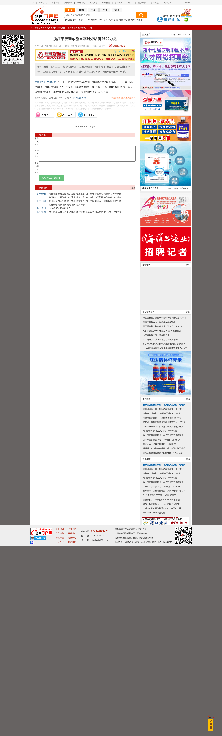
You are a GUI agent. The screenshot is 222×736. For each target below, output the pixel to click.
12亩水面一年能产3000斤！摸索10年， (160, 634)
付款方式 (60, 732)
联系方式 (60, 728)
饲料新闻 (117, 197)
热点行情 (53, 204)
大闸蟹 (139, 20)
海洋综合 (82, 28)
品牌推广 (146, 224)
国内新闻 (61, 28)
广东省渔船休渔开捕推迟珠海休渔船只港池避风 (164, 534)
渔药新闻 (108, 197)
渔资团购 (81, 2)
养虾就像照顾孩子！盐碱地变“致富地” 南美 (162, 608)
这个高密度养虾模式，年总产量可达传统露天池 (164, 625)
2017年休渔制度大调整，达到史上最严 (160, 529)
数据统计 (71, 204)
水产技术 (119, 2)
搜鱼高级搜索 (70, 20)
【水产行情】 (41, 204)
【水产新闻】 (41, 197)
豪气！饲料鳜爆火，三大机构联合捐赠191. (162, 694)
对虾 (81, 20)
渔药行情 (62, 208)
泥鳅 (111, 20)
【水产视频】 (41, 215)
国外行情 (80, 208)
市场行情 (106, 2)
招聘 (116, 10)
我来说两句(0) (118, 46)
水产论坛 (167, 2)
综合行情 (71, 208)
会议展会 (142, 2)
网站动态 (72, 723)
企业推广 (188, 2)
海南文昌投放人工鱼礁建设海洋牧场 (159, 512)
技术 (81, 10)
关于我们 (60, 719)
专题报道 (80, 197)
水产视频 (155, 2)
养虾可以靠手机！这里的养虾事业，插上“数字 (163, 599)
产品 (93, 10)
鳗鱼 (133, 20)
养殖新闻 (99, 197)
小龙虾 (127, 20)
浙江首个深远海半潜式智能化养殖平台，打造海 (164, 612)
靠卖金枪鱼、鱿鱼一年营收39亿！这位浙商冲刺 (164, 507)
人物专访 (62, 215)
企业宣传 (117, 215)
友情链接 (72, 728)
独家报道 (71, 197)
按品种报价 (65, 211)
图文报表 (80, 204)
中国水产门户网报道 (45, 82)
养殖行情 (108, 204)
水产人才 (93, 2)
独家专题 (56, 2)
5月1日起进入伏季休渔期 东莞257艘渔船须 (162, 521)
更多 (133, 191)
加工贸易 (99, 200)
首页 (32, 2)
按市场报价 (54, 211)
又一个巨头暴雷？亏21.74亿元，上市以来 (161, 629)
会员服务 (60, 723)
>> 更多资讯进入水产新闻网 (134, 98)
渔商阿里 (68, 2)
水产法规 (71, 200)
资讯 (69, 10)
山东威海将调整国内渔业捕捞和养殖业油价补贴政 (165, 538)
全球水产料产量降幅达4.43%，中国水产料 (162, 698)
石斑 (106, 20)
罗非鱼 (87, 20)
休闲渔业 (108, 200)
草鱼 (100, 20)
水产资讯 (53, 215)
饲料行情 (53, 208)
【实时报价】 (41, 211)
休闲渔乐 (108, 215)
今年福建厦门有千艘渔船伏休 (156, 525)
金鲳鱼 (94, 20)
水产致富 (117, 200)
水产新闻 (43, 2)
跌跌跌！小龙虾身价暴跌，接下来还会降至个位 (164, 638)
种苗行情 (117, 204)
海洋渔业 (72, 28)
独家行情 (62, 204)
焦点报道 (62, 197)
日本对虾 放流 (79, 98)
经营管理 (80, 200)
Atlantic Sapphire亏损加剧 (154, 703)
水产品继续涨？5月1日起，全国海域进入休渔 (163, 616)
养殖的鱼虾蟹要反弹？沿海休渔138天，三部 (163, 643)
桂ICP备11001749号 (124, 732)
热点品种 (90, 215)
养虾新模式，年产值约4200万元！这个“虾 (161, 689)
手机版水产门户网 (150, 378)
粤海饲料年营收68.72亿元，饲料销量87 (160, 621)
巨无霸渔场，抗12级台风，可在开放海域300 (163, 516)
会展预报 (62, 200)
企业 (105, 10)
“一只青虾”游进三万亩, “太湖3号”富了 (159, 685)
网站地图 (72, 732)
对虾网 (130, 2)
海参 (121, 20)
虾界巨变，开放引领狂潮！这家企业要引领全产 (164, 681)
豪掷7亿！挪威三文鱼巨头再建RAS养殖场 (161, 603)
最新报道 (53, 197)
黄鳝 (116, 20)
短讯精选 (53, 200)
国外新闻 (90, 197)
